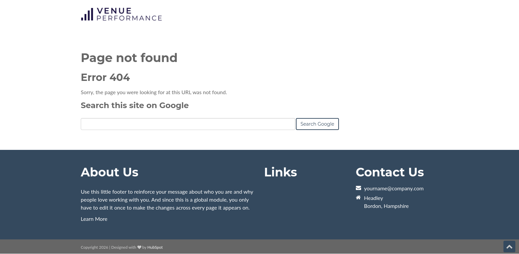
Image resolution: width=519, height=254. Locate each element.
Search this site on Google (135, 105)
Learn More (94, 219)
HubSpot (155, 247)
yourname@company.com (394, 188)
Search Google (317, 124)
